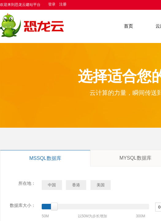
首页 (128, 26)
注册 (63, 4)
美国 (101, 185)
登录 (52, 4)
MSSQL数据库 (45, 158)
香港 (76, 185)
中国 (52, 185)
